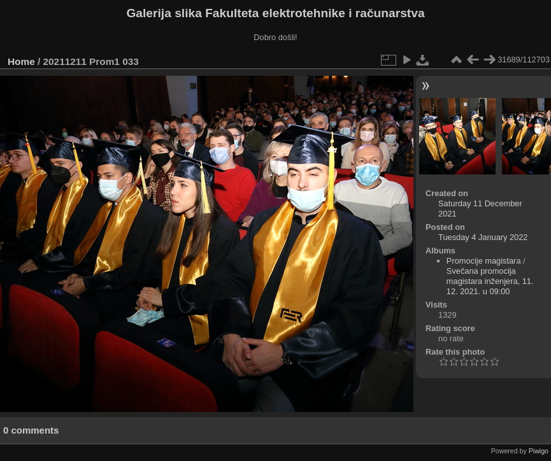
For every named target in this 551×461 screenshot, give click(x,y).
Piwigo (538, 451)
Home (21, 61)
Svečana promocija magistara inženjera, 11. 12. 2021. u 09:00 (490, 281)
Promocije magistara (484, 261)
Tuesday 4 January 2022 (482, 237)
